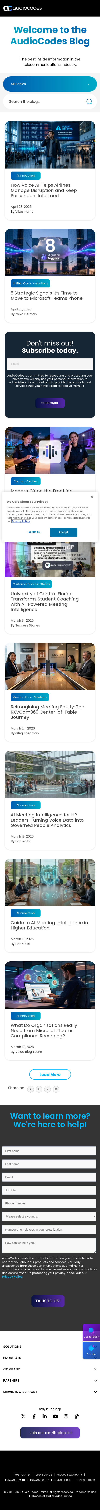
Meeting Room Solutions (30, 697)
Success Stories (27, 625)
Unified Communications (30, 283)
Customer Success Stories (31, 584)
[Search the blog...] (89, 101)
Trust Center (21, 1474)
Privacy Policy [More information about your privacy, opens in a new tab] (21, 521)
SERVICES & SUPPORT (20, 1391)
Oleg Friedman (27, 733)
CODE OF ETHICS (85, 1480)
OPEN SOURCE (43, 1474)
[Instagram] (66, 1417)
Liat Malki (22, 841)
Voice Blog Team (28, 1051)
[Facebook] (34, 1417)
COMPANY (11, 1369)
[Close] (92, 496)
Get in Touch (91, 1336)
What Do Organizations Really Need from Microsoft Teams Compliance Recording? (44, 1031)
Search (79, 8)
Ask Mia (91, 1354)
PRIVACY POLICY (39, 1480)
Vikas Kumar (25, 211)
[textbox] (19, 84)
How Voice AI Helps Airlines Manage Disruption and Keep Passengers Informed (44, 190)
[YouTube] (55, 1417)
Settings (34, 532)
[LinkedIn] (45, 1417)
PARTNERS (11, 1380)
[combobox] (50, 84)
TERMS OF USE (62, 1480)
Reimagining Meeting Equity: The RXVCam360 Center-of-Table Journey (47, 712)
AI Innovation (26, 175)
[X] (23, 1417)
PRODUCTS (12, 1358)
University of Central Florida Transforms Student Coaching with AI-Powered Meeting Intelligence (45, 601)
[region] (49, 517)
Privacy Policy (12, 1277)
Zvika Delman (26, 314)
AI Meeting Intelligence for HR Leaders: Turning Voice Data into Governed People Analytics (47, 820)
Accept (63, 532)
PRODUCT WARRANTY (69, 1474)
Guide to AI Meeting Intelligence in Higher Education (49, 925)
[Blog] (77, 1417)
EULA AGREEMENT (15, 1480)
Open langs (86, 8)
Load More (50, 1074)
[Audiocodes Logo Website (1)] (22, 8)
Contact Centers (26, 481)
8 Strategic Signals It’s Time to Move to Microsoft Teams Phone (47, 295)
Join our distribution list (50, 1432)
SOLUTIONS (12, 1346)
